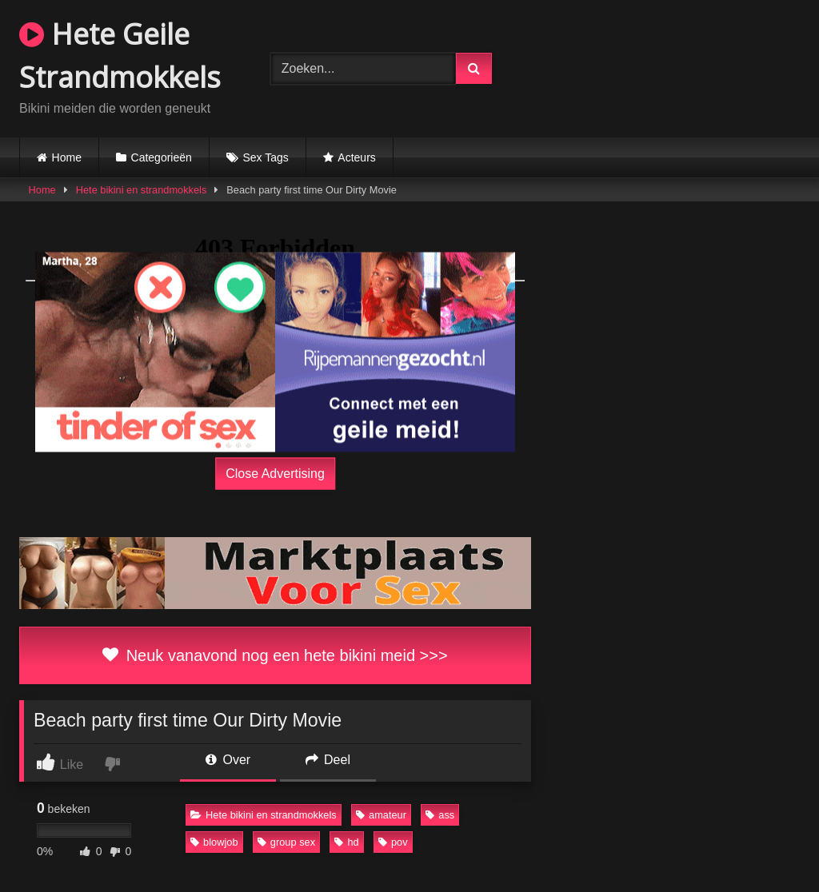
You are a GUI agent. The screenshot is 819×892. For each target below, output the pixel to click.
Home (67, 157)
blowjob (214, 842)
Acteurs (356, 157)
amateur (381, 815)
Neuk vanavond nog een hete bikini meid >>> (274, 655)
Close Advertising (275, 473)
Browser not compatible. (667, 66)
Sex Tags (265, 157)
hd (346, 842)
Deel (328, 760)
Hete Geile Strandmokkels (120, 55)
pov (393, 842)
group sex (286, 842)
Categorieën (161, 157)
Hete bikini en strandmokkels (141, 190)
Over (228, 760)
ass (439, 815)
